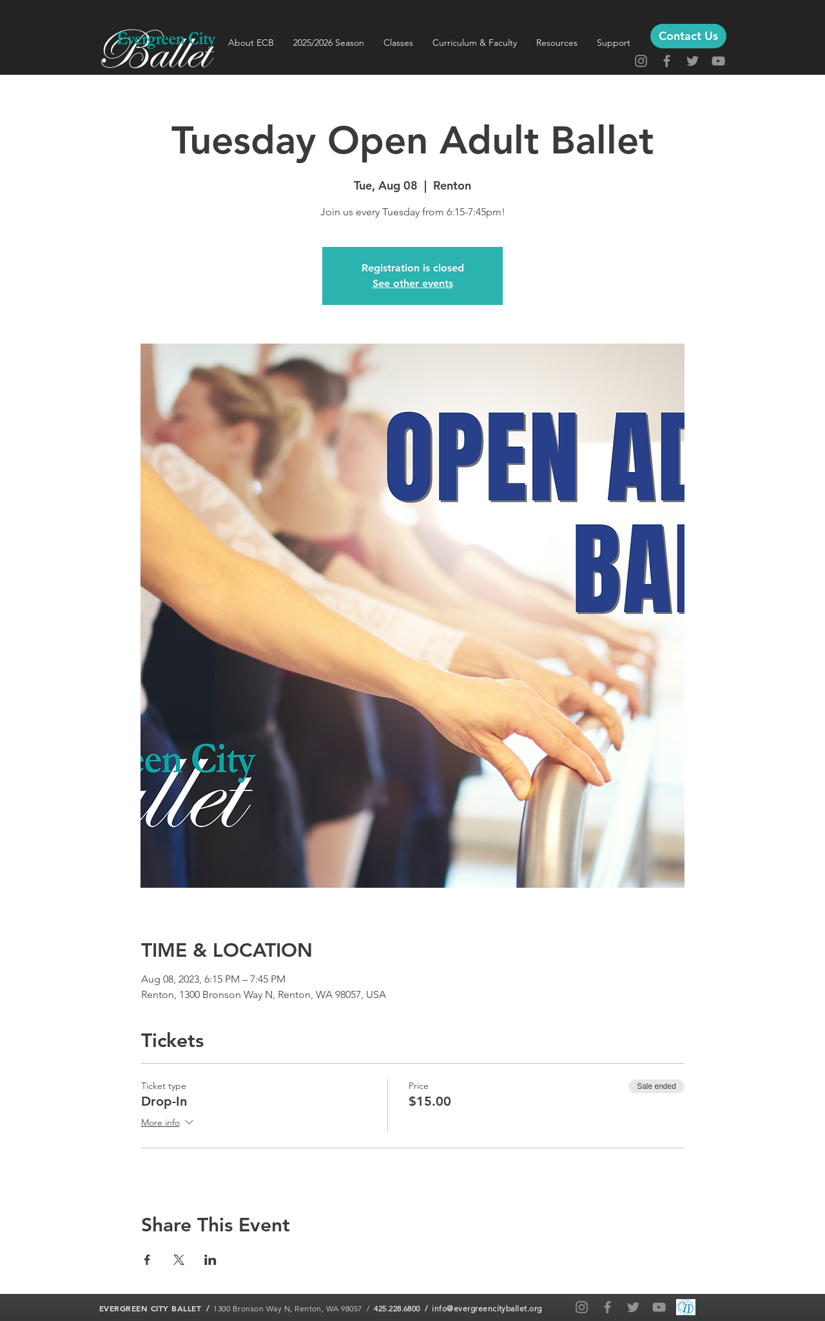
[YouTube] (718, 61)
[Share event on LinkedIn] (210, 1260)
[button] (251, 42)
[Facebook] (667, 61)
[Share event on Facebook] (147, 1260)
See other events (413, 283)
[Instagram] (641, 61)
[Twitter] (692, 61)
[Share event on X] (179, 1260)
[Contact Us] (688, 36)
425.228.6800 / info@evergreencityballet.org (458, 1308)
